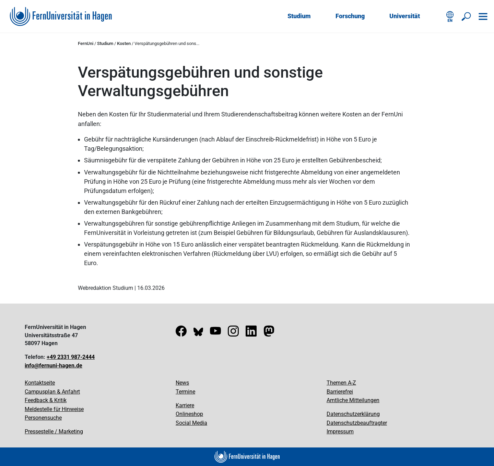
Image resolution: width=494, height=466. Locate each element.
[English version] (450, 16)
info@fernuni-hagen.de (53, 365)
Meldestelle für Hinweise (54, 409)
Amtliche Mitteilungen (353, 400)
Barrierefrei (340, 391)
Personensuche (43, 417)
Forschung (350, 16)
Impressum (340, 431)
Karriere (185, 405)
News (182, 382)
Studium (299, 16)
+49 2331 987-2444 (71, 357)
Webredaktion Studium (105, 288)
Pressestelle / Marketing (54, 431)
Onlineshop (189, 414)
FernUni (85, 43)
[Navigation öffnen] (483, 16)
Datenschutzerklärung (353, 414)
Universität (404, 16)
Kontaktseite (40, 382)
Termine (185, 391)
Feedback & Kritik (46, 400)
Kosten (124, 43)
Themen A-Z (341, 382)
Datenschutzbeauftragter (357, 423)
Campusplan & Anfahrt (52, 391)
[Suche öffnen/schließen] (466, 16)
